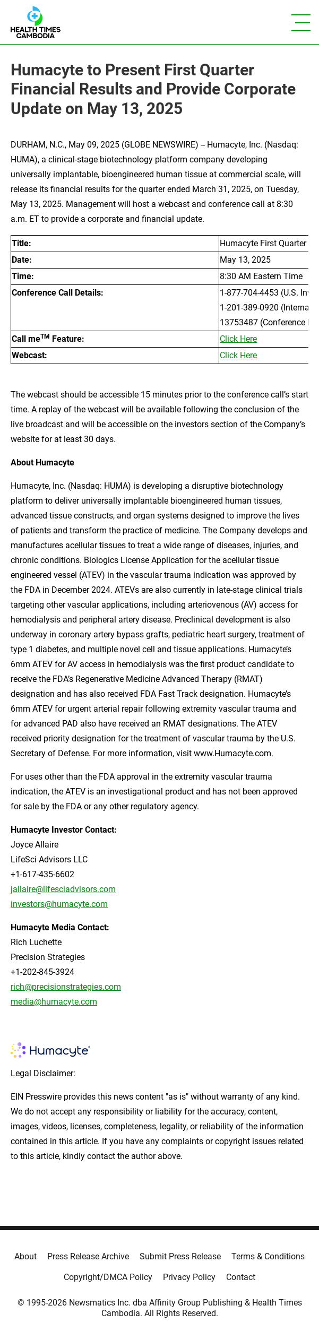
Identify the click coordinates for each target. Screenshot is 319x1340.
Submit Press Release (180, 1256)
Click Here (238, 339)
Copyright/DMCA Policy (108, 1277)
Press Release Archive (88, 1256)
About (25, 1256)
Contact (240, 1277)
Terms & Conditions (268, 1256)
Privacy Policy (189, 1277)
